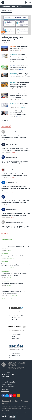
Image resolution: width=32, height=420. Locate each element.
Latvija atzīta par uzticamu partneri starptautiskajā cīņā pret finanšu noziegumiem (12, 38)
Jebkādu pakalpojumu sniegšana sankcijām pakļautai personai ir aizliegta (19, 95)
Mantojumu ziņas (16, 338)
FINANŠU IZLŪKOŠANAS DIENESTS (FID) (11, 6)
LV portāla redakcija (8, 382)
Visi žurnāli (15, 357)
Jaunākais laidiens (16, 334)
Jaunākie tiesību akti (17, 315)
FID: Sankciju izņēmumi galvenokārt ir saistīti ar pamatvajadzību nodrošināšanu (19, 112)
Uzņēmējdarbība (11, 258)
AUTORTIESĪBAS (5, 378)
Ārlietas (21, 50)
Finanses (12, 42)
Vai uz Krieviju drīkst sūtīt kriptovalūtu (12, 283)
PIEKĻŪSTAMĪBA (5, 376)
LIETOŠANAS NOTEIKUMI (7, 374)
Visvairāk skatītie (16, 317)
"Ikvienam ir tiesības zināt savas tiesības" (14, 402)
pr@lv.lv (12, 386)
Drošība (21, 99)
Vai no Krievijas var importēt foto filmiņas (12, 256)
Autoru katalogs (16, 355)
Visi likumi (14, 319)
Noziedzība (22, 90)
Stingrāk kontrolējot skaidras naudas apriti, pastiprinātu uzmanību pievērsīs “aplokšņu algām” (20, 75)
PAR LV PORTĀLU (5, 372)
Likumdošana (22, 61)
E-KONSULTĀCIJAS (6, 239)
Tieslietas (13, 177)
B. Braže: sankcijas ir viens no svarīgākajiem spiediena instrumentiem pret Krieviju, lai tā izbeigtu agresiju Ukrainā (15, 188)
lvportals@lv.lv (9, 384)
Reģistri (21, 69)
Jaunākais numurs (16, 353)
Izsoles (13, 336)
